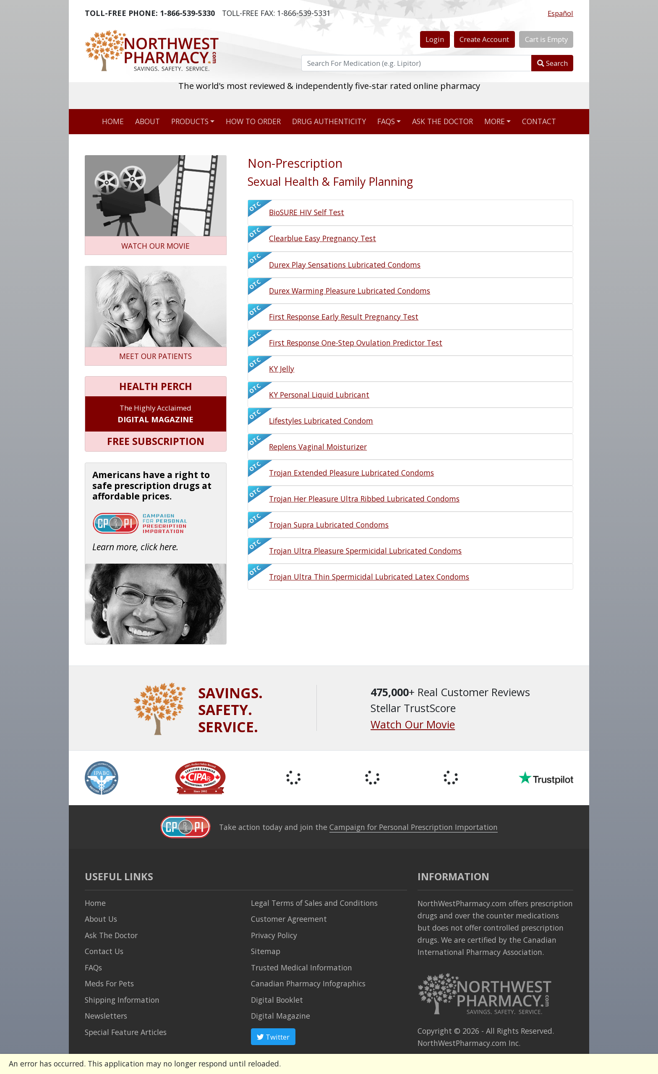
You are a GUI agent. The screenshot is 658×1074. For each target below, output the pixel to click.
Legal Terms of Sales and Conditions (314, 903)
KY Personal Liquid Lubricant (319, 395)
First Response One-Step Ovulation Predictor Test (355, 343)
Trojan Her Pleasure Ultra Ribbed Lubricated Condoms (364, 499)
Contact (539, 121)
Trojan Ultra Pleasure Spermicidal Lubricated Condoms (365, 551)
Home (113, 121)
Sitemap (265, 951)
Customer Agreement (289, 919)
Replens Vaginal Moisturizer (318, 447)
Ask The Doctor (111, 935)
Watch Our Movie (413, 724)
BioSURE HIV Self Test (306, 212)
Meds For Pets (109, 983)
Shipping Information (122, 1000)
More (494, 121)
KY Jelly (281, 369)
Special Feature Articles (126, 1032)
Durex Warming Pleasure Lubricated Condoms (349, 291)
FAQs (386, 121)
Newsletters (106, 1016)
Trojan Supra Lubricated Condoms (329, 525)
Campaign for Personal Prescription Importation (413, 827)
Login (435, 39)
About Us (101, 919)
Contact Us (104, 951)
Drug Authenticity (329, 121)
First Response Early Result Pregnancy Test (343, 317)
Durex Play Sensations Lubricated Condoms (344, 265)
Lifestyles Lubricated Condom (321, 421)
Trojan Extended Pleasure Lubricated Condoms (351, 473)
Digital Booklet (277, 1000)
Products (190, 121)
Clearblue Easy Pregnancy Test (322, 238)
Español (560, 13)
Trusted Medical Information (301, 967)
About (147, 121)
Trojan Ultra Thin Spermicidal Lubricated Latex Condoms (369, 577)
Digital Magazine (280, 1016)
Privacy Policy (274, 935)
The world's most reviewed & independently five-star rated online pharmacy (329, 95)
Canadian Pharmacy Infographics (308, 983)
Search (552, 63)
